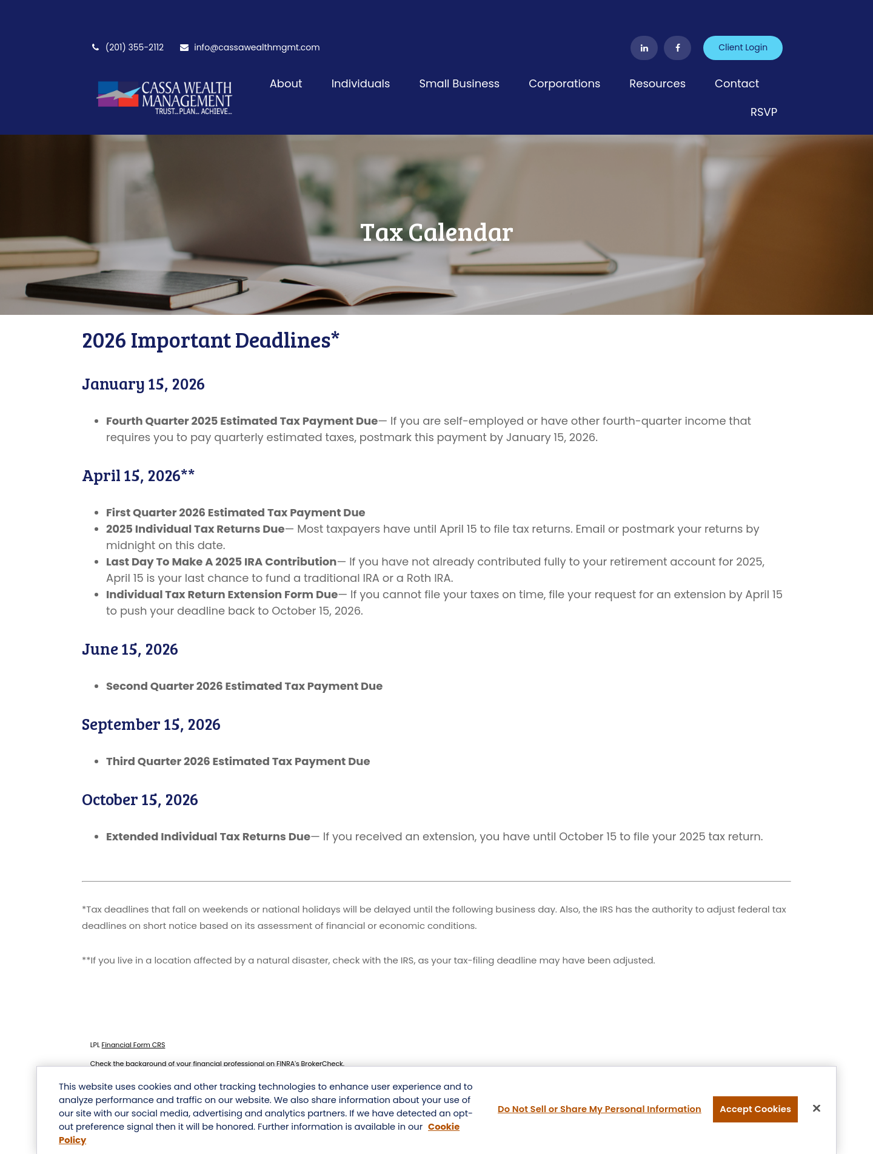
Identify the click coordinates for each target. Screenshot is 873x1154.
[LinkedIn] (644, 12)
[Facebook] (677, 12)
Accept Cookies (755, 1110)
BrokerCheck (322, 1028)
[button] (286, 47)
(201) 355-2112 (127, 12)
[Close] (816, 1109)
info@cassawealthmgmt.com (249, 12)
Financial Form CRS (134, 1009)
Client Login (743, 12)
